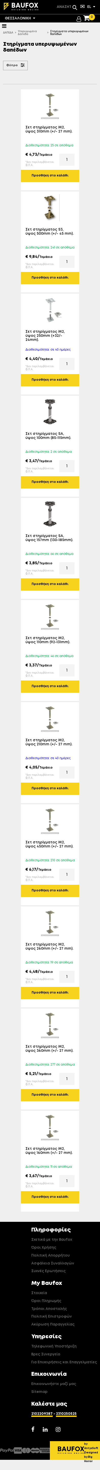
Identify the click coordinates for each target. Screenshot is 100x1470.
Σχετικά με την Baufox (51, 1239)
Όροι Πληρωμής (46, 1301)
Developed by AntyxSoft (92, 1444)
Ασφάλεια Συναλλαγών (52, 1263)
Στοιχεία (39, 1293)
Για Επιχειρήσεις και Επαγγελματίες (64, 1362)
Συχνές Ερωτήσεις (48, 1271)
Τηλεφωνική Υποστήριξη (54, 1346)
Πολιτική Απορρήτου (50, 1255)
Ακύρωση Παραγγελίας (53, 1324)
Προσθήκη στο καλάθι (50, 175)
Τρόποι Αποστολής (49, 1309)
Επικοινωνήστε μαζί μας (53, 1384)
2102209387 (42, 1414)
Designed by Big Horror (91, 1457)
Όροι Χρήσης (43, 1247)
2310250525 (66, 1414)
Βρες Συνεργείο (45, 1354)
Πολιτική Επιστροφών (51, 1316)
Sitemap (39, 1392)
